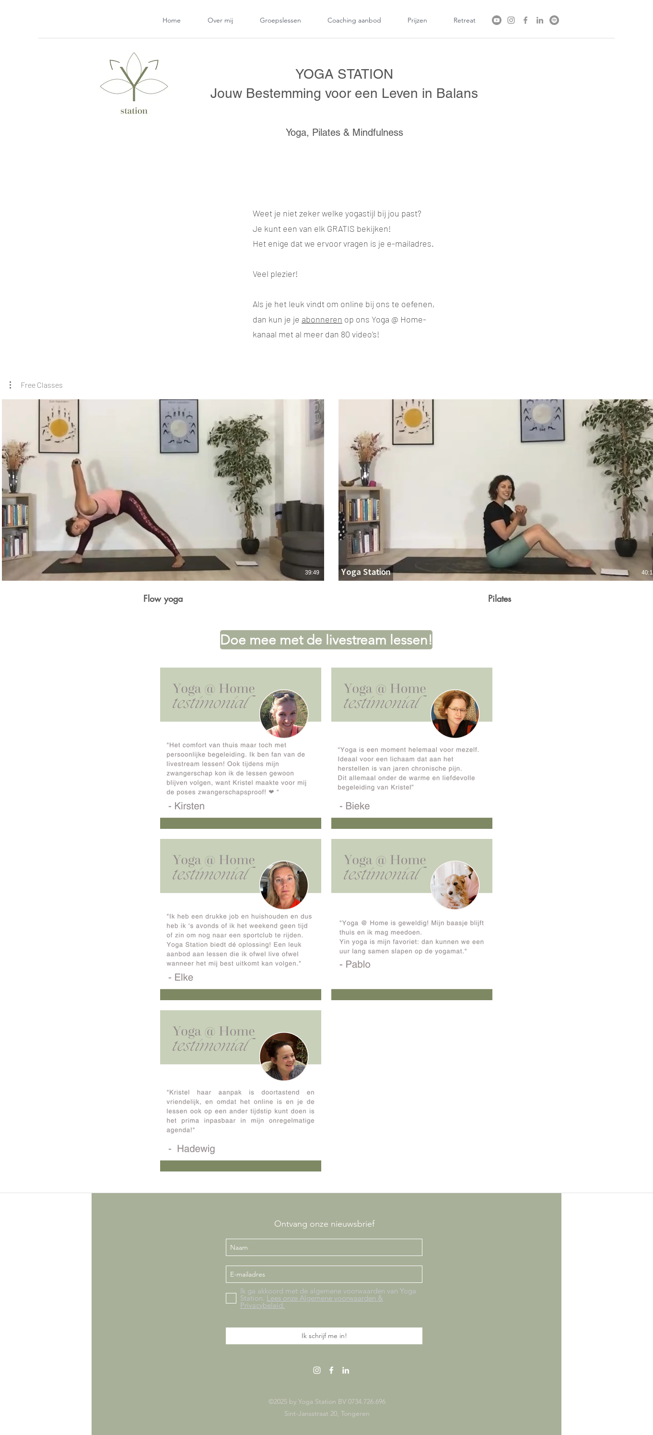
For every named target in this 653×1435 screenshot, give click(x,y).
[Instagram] (511, 20)
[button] (36, 385)
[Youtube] (496, 20)
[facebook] (525, 20)
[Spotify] (554, 20)
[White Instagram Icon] (317, 1370)
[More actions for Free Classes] (36, 385)
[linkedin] (540, 20)
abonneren (322, 319)
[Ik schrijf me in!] (324, 1335)
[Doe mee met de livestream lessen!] (326, 639)
